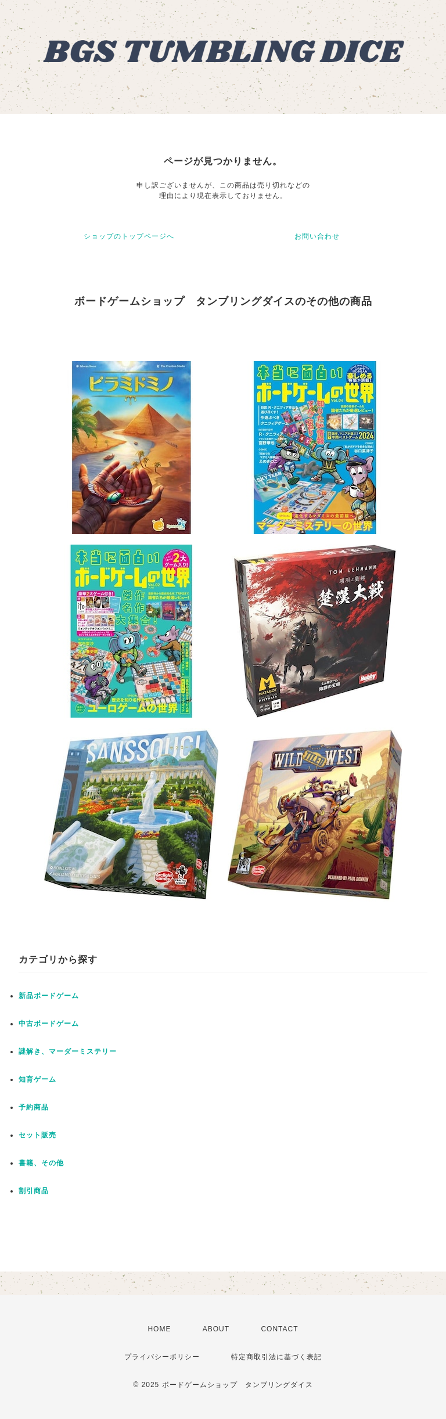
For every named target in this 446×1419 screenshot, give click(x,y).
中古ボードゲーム (49, 1024)
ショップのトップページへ (129, 236)
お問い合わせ (317, 236)
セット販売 (37, 1135)
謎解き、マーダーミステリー (68, 1051)
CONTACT (279, 1329)
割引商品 (34, 1191)
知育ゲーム (37, 1079)
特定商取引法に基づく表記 (276, 1357)
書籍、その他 (41, 1163)
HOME (159, 1329)
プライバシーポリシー (162, 1357)
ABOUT (216, 1329)
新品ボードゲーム (49, 996)
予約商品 (34, 1107)
